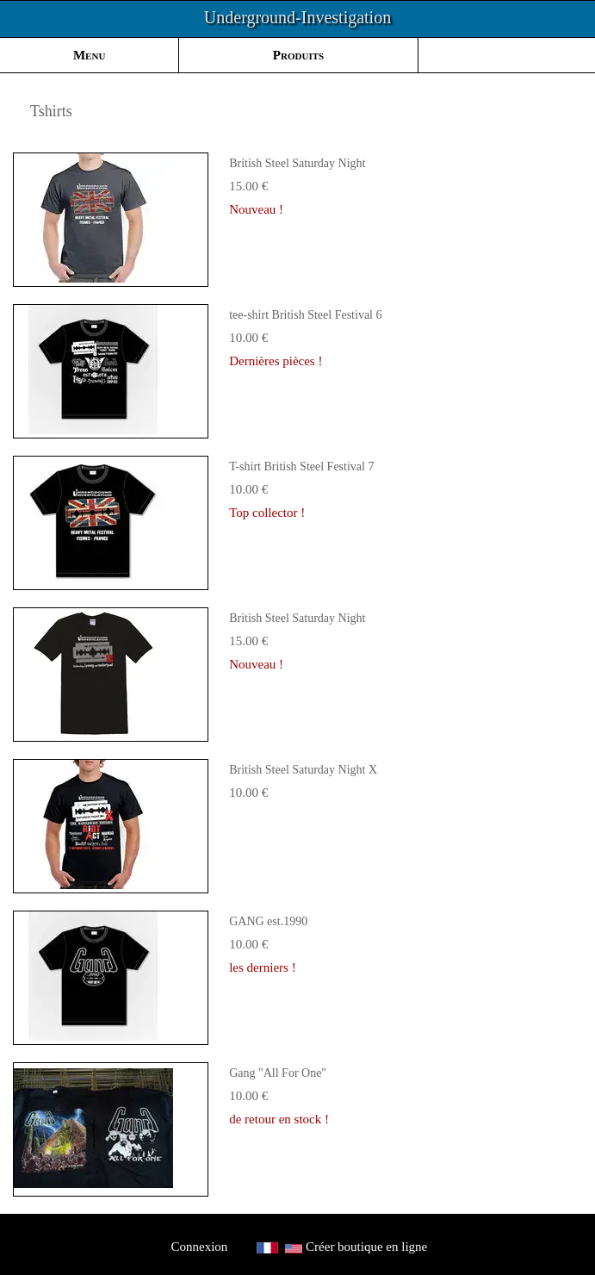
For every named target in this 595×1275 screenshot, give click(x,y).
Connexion (199, 1246)
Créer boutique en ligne (366, 1246)
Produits (298, 55)
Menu (89, 55)
